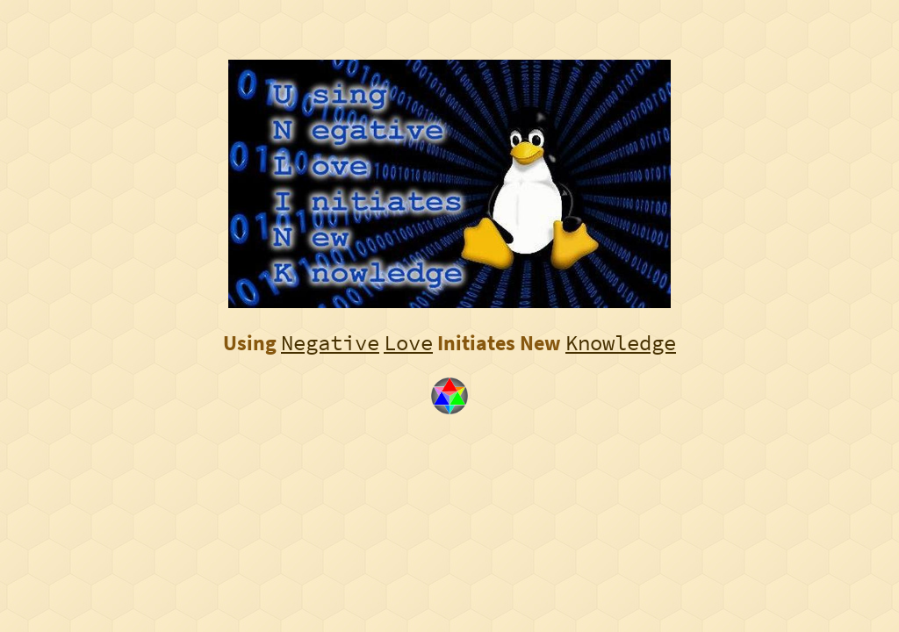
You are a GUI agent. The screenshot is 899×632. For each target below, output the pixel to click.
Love (408, 342)
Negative (330, 342)
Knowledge (620, 342)
